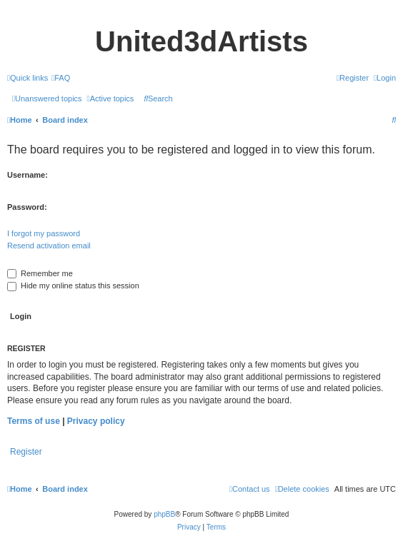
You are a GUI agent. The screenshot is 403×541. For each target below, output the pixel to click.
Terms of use (33, 421)
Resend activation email (49, 245)
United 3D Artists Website (201, 12)
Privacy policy (96, 421)
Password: (27, 207)
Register (26, 452)
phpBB (164, 514)
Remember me (40, 273)
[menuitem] (60, 77)
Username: (27, 175)
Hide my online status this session (73, 285)
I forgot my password (43, 233)
